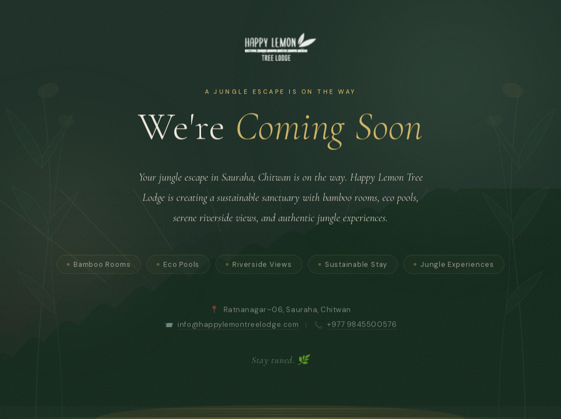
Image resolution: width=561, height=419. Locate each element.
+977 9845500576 (362, 326)
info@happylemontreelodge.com (238, 326)
